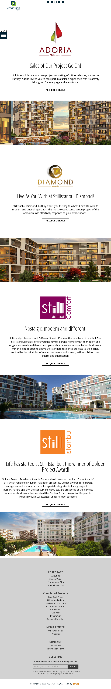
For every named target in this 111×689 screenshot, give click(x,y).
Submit (73, 666)
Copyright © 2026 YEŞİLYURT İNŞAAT (47, 683)
